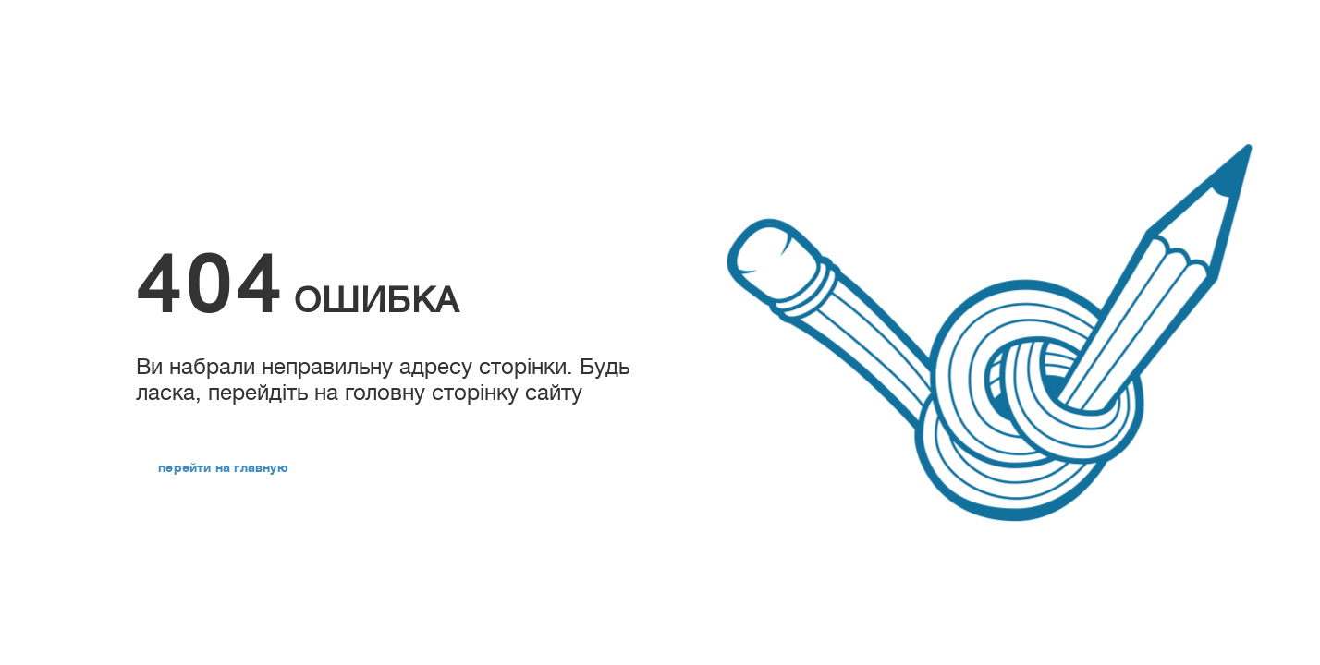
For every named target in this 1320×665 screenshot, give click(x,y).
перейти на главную (223, 467)
